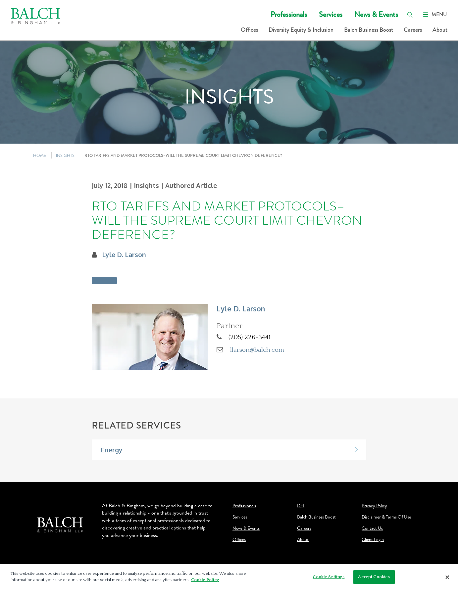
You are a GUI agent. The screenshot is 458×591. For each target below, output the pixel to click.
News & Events (376, 14)
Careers (413, 29)
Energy (112, 450)
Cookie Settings (328, 576)
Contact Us (372, 528)
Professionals (289, 14)
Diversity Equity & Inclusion (301, 29)
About (440, 29)
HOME (39, 155)
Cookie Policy (205, 579)
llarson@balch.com (257, 349)
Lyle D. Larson (124, 254)
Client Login (373, 539)
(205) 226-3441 (250, 337)
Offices (249, 29)
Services (330, 14)
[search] (410, 14)
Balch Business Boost (368, 29)
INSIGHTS (65, 155)
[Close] (447, 577)
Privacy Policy (374, 506)
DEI (300, 506)
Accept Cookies (374, 576)
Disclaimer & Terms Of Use (386, 517)
